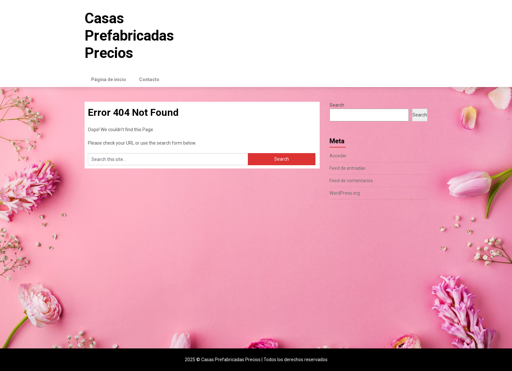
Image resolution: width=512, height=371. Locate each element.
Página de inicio (108, 79)
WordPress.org (344, 193)
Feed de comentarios (351, 180)
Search (336, 105)
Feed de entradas (347, 168)
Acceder (338, 155)
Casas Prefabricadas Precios (129, 36)
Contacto (149, 79)
